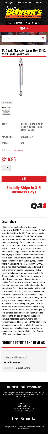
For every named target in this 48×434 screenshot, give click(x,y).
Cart (39, 2)
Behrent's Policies (24, 411)
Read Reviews (19, 150)
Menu (22, 28)
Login (9, 2)
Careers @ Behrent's (24, 408)
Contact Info (24, 406)
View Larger (7, 102)
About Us (24, 404)
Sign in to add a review (15, 357)
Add (24, 179)
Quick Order (24, 2)
